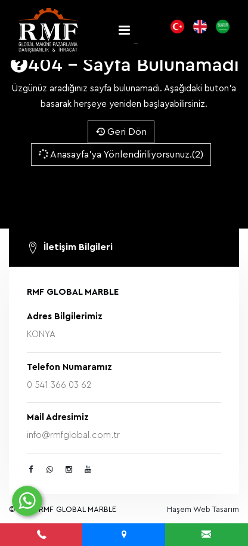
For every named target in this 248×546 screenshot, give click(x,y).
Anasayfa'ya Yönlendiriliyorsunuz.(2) (120, 154)
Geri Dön (121, 132)
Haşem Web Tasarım (203, 509)
